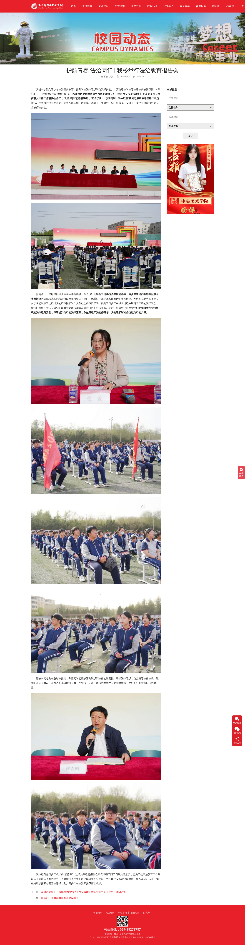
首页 (73, 6)
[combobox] (190, 107)
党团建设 (103, 6)
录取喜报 (122, 912)
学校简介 (97, 912)
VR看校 (230, 6)
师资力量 (136, 6)
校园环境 (152, 6)
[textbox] (187, 107)
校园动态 (108, 76)
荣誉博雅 (120, 6)
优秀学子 (168, 6)
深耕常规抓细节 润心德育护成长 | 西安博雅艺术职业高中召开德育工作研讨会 (83, 892)
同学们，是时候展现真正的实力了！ (61, 898)
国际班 (216, 6)
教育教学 (185, 6)
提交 (190, 135)
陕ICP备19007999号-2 (146, 937)
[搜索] (243, 6)
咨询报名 (201, 6)
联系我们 (147, 912)
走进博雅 (87, 6)
